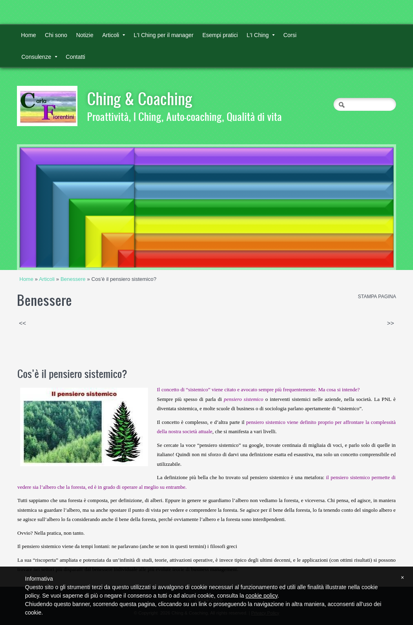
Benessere (73, 279)
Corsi (289, 35)
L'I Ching (261, 35)
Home (28, 35)
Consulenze (39, 57)
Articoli (113, 35)
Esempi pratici (220, 35)
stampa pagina (377, 296)
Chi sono (56, 35)
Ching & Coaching (139, 98)
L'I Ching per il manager (163, 35)
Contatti (75, 57)
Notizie (85, 35)
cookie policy (261, 595)
